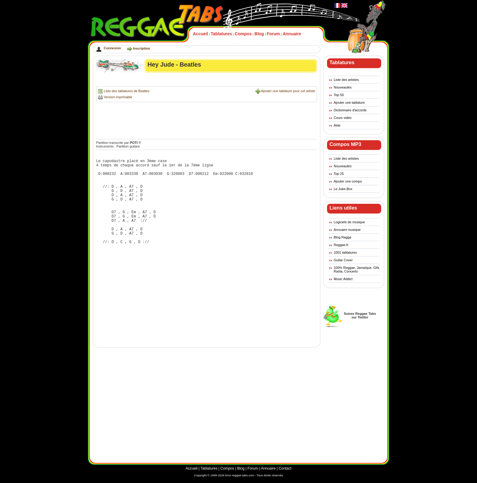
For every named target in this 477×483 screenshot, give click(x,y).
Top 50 (339, 95)
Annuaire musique (347, 229)
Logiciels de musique (349, 222)
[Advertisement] (207, 81)
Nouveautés (343, 87)
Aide (337, 125)
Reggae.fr (341, 245)
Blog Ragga (342, 237)
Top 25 (339, 173)
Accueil (200, 33)
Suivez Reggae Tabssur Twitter (360, 315)
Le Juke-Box (343, 189)
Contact (285, 468)
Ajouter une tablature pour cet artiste (288, 91)
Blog (259, 33)
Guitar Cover (343, 260)
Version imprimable (118, 97)
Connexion (112, 48)
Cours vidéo (343, 118)
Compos (243, 33)
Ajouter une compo (348, 181)
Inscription (141, 48)
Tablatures (221, 33)
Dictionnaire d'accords (350, 110)
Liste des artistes (346, 80)
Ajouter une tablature (349, 102)
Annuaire (292, 33)
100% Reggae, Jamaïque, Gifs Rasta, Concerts (356, 269)
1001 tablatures (345, 252)
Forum (273, 33)
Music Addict (343, 279)
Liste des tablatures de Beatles (126, 91)
